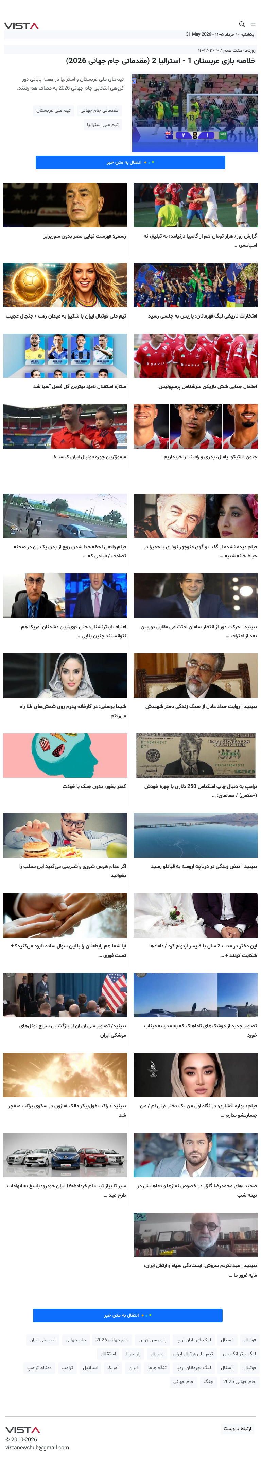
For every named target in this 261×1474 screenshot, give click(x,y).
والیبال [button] (157, 1354)
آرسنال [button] (227, 1340)
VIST (21, 24)
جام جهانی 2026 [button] (112, 1340)
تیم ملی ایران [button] (43, 1340)
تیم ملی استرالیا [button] (103, 125)
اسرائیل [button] (90, 1368)
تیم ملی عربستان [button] (53, 110)
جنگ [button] (208, 1382)
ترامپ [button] (67, 1368)
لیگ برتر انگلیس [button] (239, 1354)
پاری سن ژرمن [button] (153, 1340)
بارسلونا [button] (133, 1354)
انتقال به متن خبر (130, 162)
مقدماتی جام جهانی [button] (100, 110)
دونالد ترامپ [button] (39, 1368)
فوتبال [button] (250, 1340)
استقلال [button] (108, 1354)
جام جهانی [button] (76, 1340)
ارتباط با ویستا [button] (237, 1429)
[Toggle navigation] (253, 24)
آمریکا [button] (113, 1368)
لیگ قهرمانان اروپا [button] (193, 1340)
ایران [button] (133, 1368)
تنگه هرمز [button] (157, 1368)
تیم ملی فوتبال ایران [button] (193, 1354)
